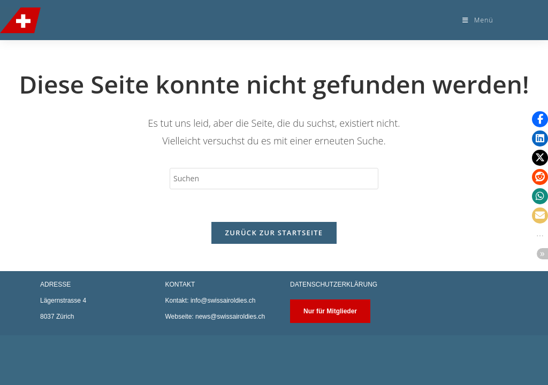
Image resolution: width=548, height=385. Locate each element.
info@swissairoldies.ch (223, 350)
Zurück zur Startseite (274, 232)
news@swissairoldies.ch (230, 366)
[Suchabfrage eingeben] (274, 178)
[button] (540, 119)
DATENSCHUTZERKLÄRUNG (333, 334)
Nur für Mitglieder (330, 361)
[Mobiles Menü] (477, 20)
